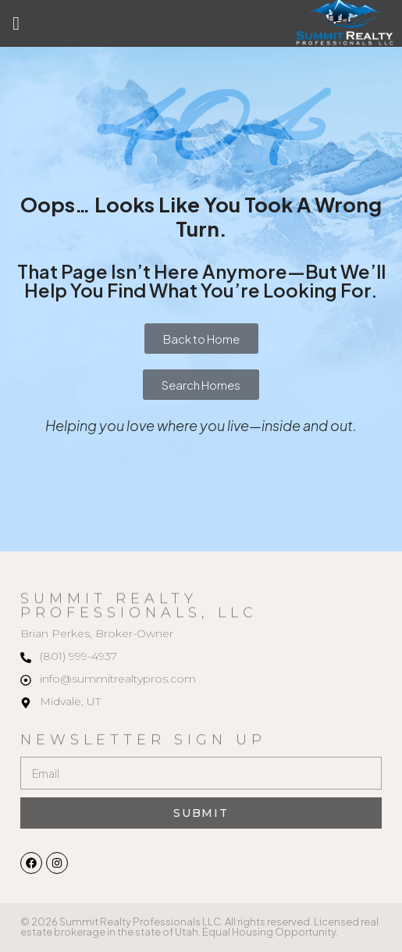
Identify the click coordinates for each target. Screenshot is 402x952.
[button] (16, 23)
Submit (201, 813)
